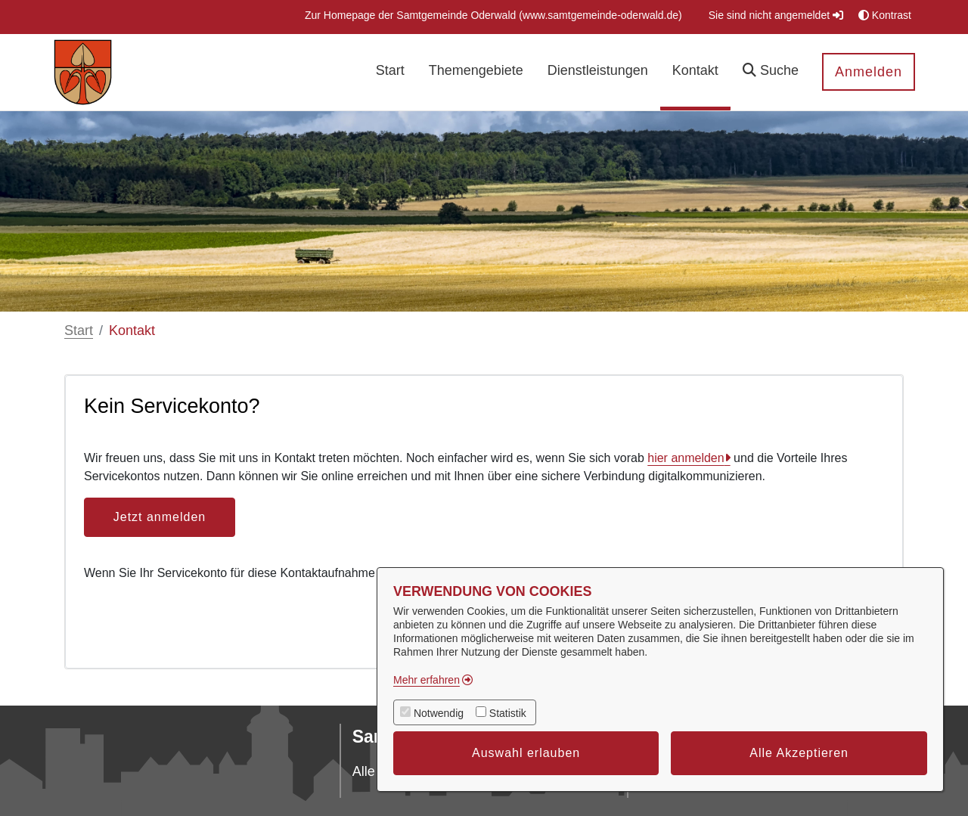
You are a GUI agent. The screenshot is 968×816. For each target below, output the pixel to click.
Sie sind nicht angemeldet (776, 15)
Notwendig (439, 713)
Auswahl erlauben (526, 752)
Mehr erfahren (426, 680)
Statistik (507, 713)
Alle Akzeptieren (799, 752)
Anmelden (868, 71)
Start (78, 330)
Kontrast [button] (884, 15)
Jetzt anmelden (159, 516)
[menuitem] (493, 15)
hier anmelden (685, 457)
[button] (771, 72)
